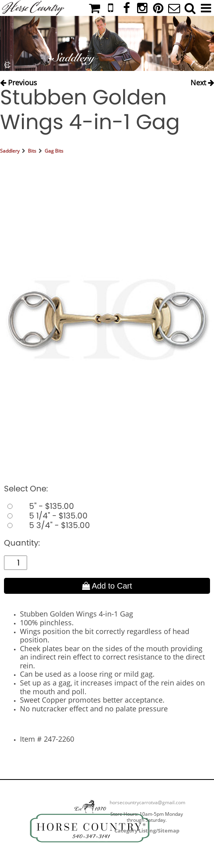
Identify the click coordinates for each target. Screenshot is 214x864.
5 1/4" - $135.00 (46, 515)
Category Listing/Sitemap (146, 830)
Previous (18, 82)
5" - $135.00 (39, 506)
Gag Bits (54, 150)
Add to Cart (107, 585)
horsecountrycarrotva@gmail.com (147, 802)
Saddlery (10, 150)
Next (202, 82)
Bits (32, 150)
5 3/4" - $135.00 (47, 525)
